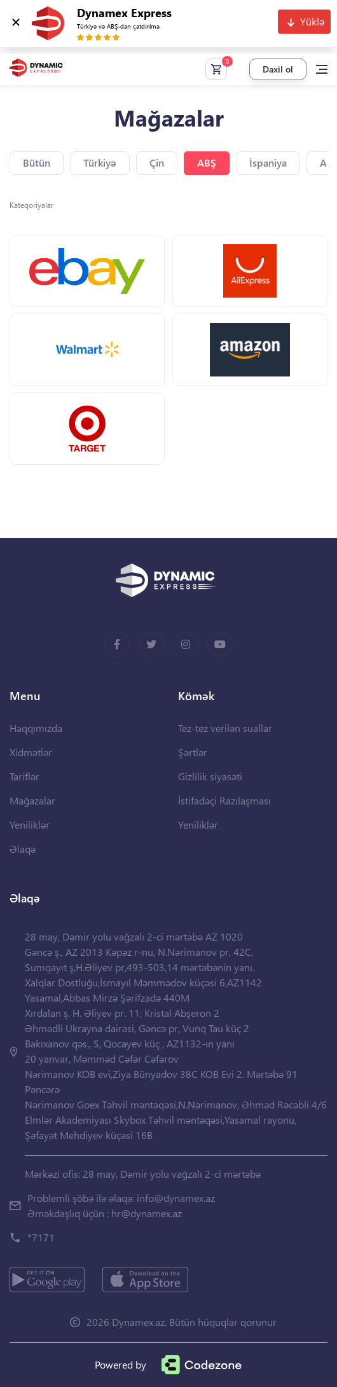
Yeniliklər (30, 824)
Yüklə (312, 21)
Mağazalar (32, 800)
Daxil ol (278, 69)
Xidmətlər (31, 752)
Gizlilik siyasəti (210, 776)
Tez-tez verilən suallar (225, 728)
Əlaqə (23, 848)
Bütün (36, 162)
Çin (156, 162)
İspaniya (268, 162)
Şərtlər (192, 752)
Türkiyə (99, 162)
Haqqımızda (36, 728)
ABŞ (206, 162)
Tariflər (24, 776)
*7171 (41, 1237)
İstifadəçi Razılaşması (224, 800)
